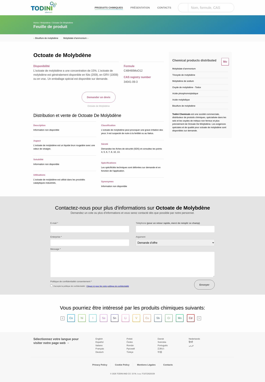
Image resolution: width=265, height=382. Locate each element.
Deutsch (100, 352)
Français (100, 348)
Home (36, 23)
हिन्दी (191, 342)
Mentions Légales (146, 365)
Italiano (99, 345)
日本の (161, 348)
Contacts (164, 7)
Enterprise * (56, 237)
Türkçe (130, 352)
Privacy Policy (99, 365)
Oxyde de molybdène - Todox (186, 87)
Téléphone (168, 223)
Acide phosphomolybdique (185, 93)
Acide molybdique (181, 99)
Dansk (161, 339)
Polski (129, 339)
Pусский (131, 348)
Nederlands (194, 339)
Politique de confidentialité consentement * (71, 281)
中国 (160, 352)
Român (130, 345)
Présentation (140, 7)
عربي (191, 345)
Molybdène (45, 23)
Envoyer (204, 284)
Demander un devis (98, 97)
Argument (140, 237)
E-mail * (54, 223)
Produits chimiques (109, 7)
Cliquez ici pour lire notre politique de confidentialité (107, 286)
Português (163, 345)
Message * (55, 249)
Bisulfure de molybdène (45, 38)
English (99, 339)
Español (100, 342)
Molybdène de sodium (183, 81)
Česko (130, 342)
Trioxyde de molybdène (183, 75)
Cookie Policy (122, 365)
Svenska (162, 342)
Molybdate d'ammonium (75, 38)
